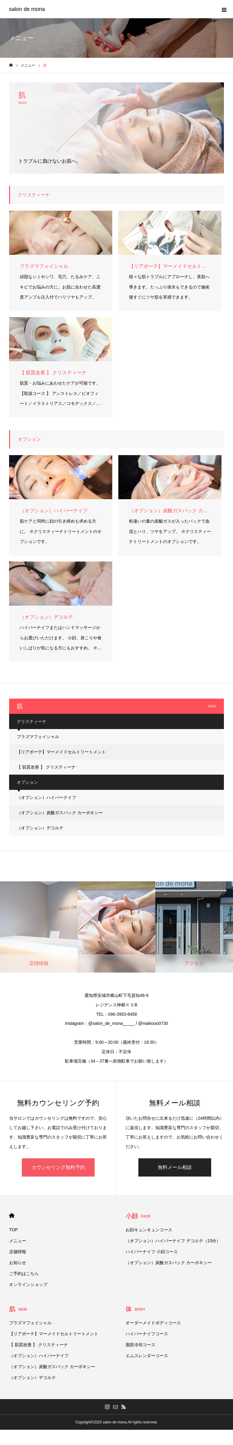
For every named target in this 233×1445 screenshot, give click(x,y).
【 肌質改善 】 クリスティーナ (46, 767)
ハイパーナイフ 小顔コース (152, 1251)
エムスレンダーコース (147, 1355)
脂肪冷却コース (140, 1344)
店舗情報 (17, 1251)
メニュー (17, 1240)
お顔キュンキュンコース (149, 1229)
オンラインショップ (28, 1284)
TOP (13, 1229)
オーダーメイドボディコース (153, 1322)
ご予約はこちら (24, 1273)
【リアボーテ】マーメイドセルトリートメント (61, 751)
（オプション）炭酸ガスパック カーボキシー (60, 812)
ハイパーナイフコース (147, 1333)
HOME (11, 1215)
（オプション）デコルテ (40, 827)
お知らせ (17, 1262)
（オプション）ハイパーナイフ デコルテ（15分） (173, 1240)
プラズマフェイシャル (38, 736)
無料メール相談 (175, 1167)
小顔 (138, 1216)
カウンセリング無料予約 (58, 1167)
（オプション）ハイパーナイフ (46, 797)
